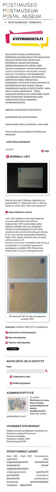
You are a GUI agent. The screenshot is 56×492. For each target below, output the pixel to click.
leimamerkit (13, 465)
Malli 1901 (12, 456)
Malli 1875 (30, 327)
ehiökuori (20, 327)
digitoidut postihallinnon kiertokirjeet (23, 109)
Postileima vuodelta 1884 (18, 438)
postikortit (42, 472)
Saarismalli (12, 459)
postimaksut (42, 475)
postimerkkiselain (13, 117)
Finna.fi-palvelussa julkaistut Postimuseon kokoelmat (25, 133)
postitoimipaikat (39, 481)
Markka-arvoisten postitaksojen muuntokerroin (27, 430)
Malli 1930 (26, 456)
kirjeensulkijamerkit (17, 462)
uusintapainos (42, 327)
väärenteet (26, 485)
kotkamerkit (41, 462)
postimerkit (13, 478)
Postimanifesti (41, 456)
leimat (44, 465)
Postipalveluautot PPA (16, 441)
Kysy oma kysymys (15, 337)
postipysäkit (12, 481)
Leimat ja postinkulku (16, 436)
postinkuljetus (41, 478)
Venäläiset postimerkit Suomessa (21, 433)
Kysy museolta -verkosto (24, 22)
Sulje (45, 151)
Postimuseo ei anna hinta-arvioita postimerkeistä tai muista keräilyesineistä (39, 405)
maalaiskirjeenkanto (18, 468)
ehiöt (45, 459)
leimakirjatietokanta (15, 102)
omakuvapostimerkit (16, 472)
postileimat (13, 475)
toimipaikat (12, 485)
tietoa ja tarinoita (27, 124)
